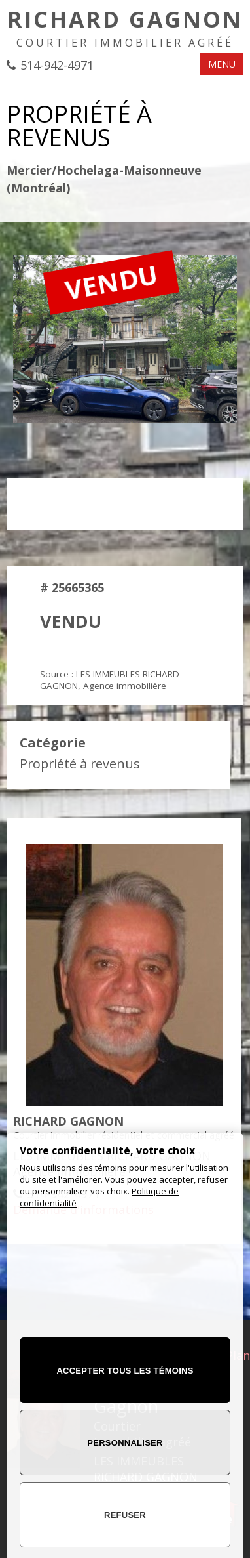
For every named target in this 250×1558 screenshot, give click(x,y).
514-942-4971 (57, 65)
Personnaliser (124, 1443)
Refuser (125, 1515)
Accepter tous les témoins (124, 1371)
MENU (222, 64)
